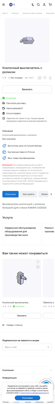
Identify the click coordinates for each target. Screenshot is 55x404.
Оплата (45, 194)
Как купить (28, 194)
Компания (8, 370)
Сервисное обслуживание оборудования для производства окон (20, 231)
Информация (9, 377)
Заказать (27, 89)
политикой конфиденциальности (34, 393)
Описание (10, 194)
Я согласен (27, 398)
